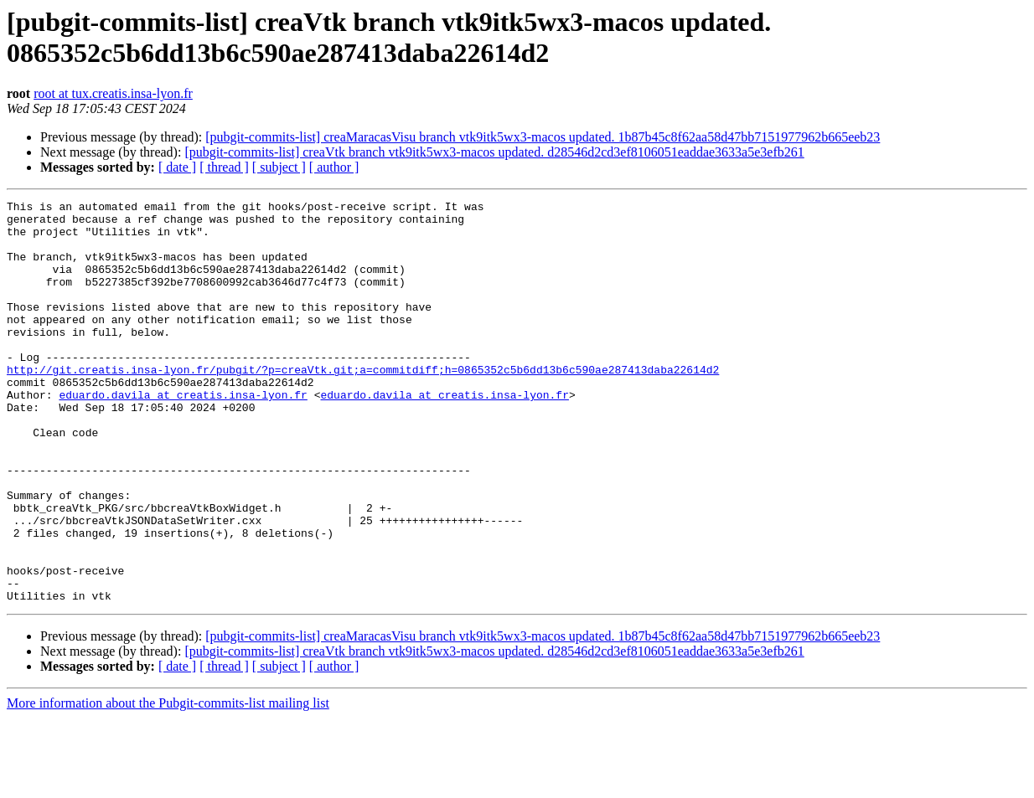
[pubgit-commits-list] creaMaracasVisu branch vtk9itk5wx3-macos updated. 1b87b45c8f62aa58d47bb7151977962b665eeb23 (542, 137)
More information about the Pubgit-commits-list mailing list (168, 783)
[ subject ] (279, 167)
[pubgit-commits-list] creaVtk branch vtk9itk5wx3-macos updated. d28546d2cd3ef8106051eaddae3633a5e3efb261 (494, 152)
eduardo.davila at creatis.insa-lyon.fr (183, 434)
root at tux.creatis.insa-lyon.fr (113, 93)
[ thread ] (224, 167)
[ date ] (177, 167)
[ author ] (334, 167)
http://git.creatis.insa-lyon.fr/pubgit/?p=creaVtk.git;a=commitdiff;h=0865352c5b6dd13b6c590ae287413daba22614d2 (363, 404)
